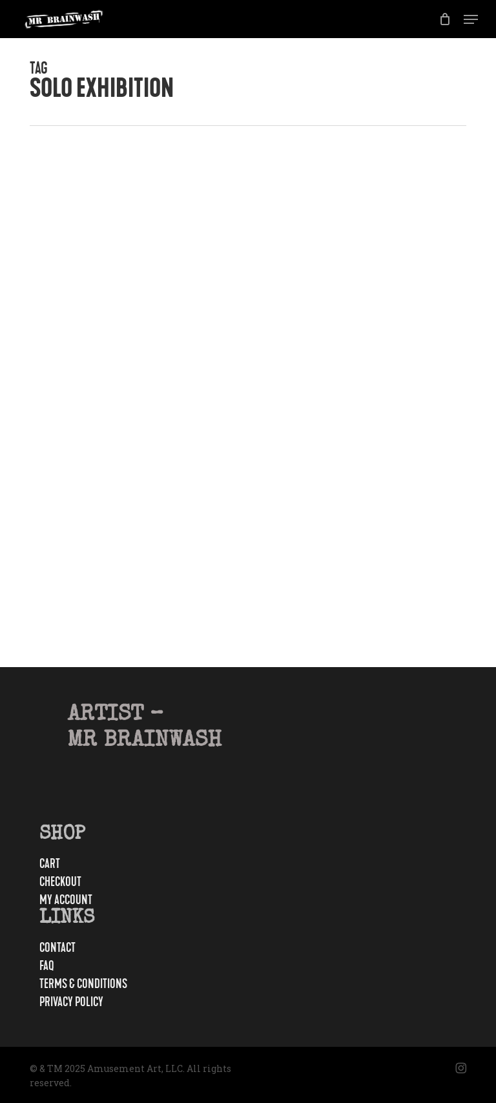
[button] (471, 19)
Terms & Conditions (83, 984)
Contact (57, 948)
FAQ (46, 966)
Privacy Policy (71, 1002)
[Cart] (444, 19)
